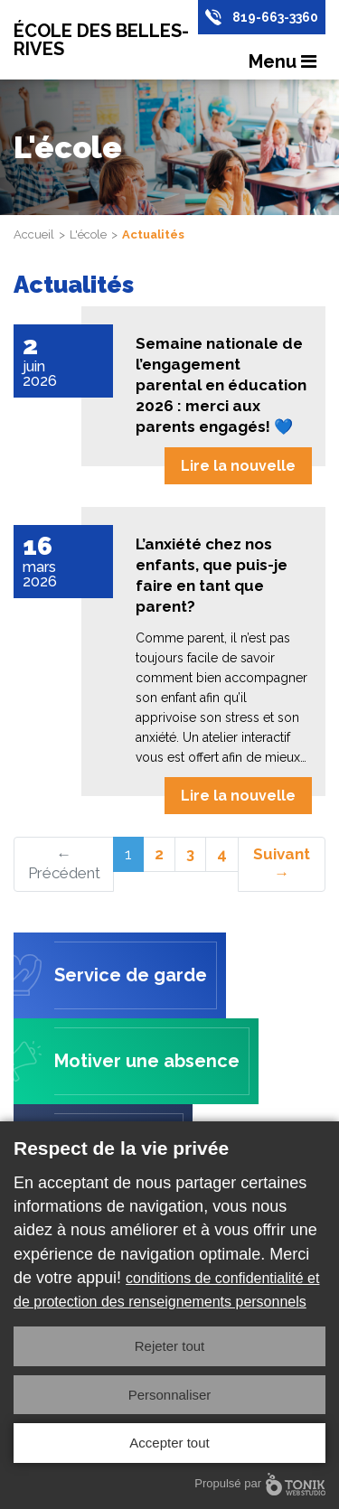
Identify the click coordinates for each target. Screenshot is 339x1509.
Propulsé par (259, 1484)
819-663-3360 (275, 17)
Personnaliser (170, 1394)
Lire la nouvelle (238, 465)
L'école (88, 234)
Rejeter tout (170, 1346)
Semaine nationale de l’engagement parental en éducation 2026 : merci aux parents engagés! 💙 (221, 385)
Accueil (34, 234)
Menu (282, 61)
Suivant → (281, 863)
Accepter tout (169, 1442)
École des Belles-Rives (101, 40)
